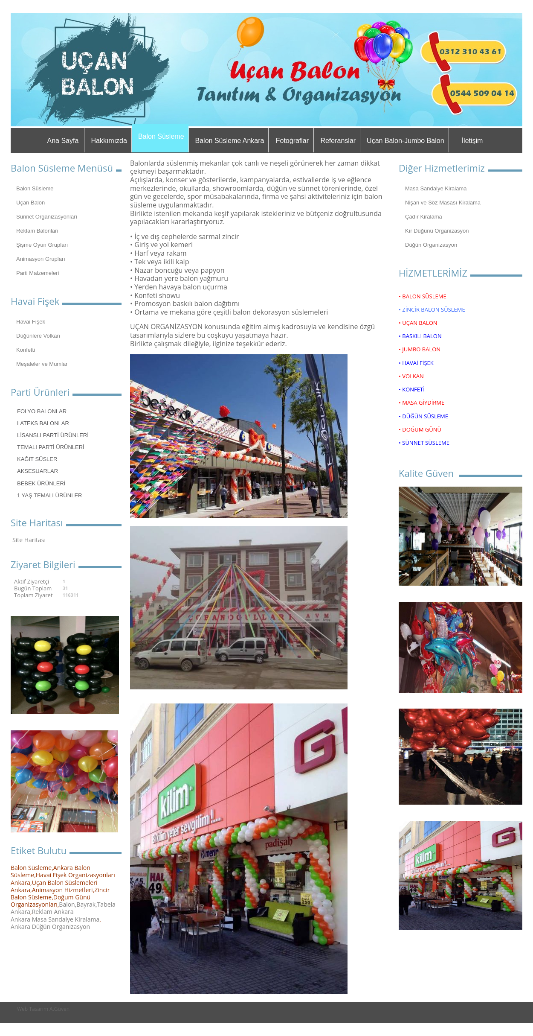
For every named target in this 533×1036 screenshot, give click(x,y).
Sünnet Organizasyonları (46, 216)
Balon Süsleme (161, 136)
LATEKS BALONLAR (43, 423)
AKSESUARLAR (37, 471)
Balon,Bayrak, (78, 904)
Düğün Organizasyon (431, 245)
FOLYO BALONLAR (42, 411)
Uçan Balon (30, 202)
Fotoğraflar (292, 140)
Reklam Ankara (53, 912)
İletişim (472, 140)
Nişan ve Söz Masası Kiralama (443, 202)
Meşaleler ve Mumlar (42, 364)
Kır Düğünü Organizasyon (437, 231)
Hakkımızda (109, 140)
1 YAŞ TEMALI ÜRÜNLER (49, 495)
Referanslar (338, 140)
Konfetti (25, 350)
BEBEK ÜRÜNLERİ (41, 483)
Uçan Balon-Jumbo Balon (405, 140)
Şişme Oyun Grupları (42, 245)
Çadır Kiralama (423, 216)
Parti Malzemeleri (37, 273)
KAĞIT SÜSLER (37, 459)
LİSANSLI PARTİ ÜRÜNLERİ (53, 435)
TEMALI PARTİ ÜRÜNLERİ (50, 447)
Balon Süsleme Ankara (229, 140)
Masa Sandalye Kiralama (436, 188)
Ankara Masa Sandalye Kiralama (55, 919)
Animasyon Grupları (40, 259)
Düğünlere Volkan (38, 336)
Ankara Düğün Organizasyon (50, 926)
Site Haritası (29, 540)
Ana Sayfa (63, 140)
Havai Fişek (30, 321)
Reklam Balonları (37, 231)
